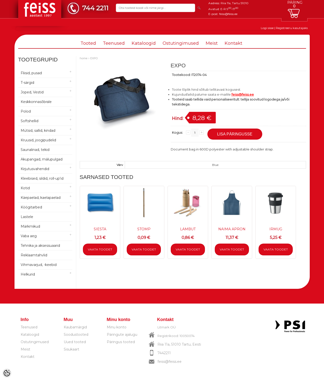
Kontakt (233, 43)
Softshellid (29, 121)
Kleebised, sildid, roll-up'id (42, 178)
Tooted (88, 43)
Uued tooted (75, 342)
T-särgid (27, 82)
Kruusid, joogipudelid (38, 140)
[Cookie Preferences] (6, 373)
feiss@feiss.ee (228, 14)
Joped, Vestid (32, 92)
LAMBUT (188, 229)
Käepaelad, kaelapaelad (41, 197)
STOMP (144, 229)
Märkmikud (30, 226)
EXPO (94, 58)
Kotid (25, 188)
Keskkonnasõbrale (36, 102)
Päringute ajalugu (122, 334)
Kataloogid (144, 43)
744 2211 (95, 8)
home (83, 58)
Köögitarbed (31, 207)
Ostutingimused (181, 43)
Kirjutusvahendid (35, 169)
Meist (212, 43)
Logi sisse (267, 28)
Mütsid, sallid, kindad (38, 130)
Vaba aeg (29, 236)
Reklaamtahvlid (34, 255)
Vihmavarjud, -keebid (39, 265)
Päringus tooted (121, 342)
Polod (26, 111)
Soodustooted (76, 334)
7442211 (164, 353)
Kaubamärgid (75, 327)
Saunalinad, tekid (35, 149)
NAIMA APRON (232, 229)
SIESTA (100, 229)
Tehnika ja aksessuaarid (40, 245)
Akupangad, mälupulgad (41, 159)
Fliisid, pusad (31, 73)
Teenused (114, 43)
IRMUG (275, 229)
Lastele (27, 217)
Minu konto (116, 327)
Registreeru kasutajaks (292, 28)
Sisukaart (71, 349)
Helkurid (28, 274)
